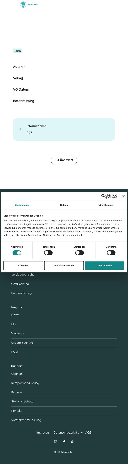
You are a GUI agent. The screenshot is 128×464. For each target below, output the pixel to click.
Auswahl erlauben (64, 265)
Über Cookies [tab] (105, 205)
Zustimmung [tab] (22, 205)
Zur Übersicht (64, 160)
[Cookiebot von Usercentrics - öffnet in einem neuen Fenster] (103, 196)
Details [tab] (64, 205)
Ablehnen (23, 265)
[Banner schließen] (123, 196)
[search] (114, 5)
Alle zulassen (104, 265)
